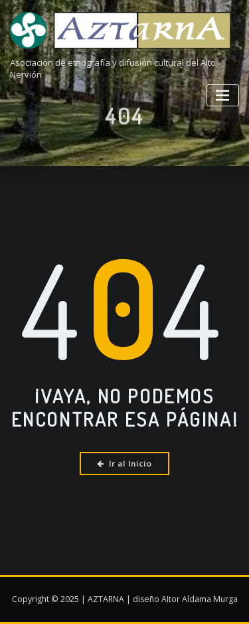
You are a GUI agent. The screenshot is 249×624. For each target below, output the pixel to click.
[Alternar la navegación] (223, 95)
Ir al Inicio (124, 463)
